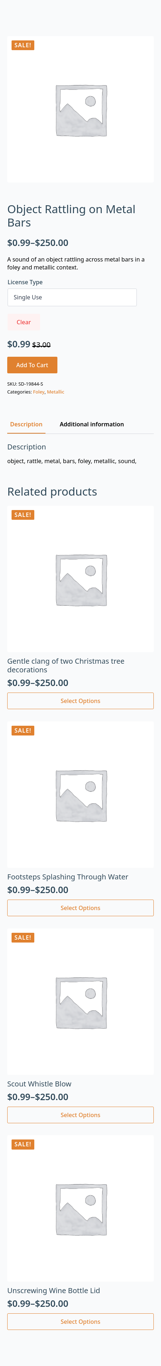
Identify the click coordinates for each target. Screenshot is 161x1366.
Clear (24, 322)
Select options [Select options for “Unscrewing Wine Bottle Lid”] (80, 1322)
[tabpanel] (80, 454)
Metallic (55, 391)
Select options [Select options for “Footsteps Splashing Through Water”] (80, 908)
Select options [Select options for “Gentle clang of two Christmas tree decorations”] (80, 701)
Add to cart (32, 365)
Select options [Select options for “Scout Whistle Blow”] (80, 1115)
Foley (38, 391)
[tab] (26, 424)
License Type (25, 282)
